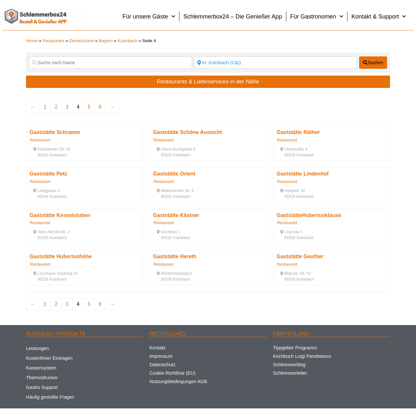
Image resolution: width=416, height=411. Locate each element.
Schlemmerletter (290, 373)
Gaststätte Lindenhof (303, 173)
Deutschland (81, 40)
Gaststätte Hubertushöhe (61, 256)
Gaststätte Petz (48, 173)
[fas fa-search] (373, 62)
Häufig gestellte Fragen (50, 397)
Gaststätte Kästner (176, 215)
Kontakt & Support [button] (378, 16)
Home (32, 40)
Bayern (106, 40)
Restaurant (53, 40)
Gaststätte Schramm (55, 132)
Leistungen (37, 348)
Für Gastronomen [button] (317, 16)
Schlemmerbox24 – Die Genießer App (232, 16)
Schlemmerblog (289, 364)
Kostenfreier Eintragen (49, 358)
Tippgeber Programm (295, 347)
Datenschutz (163, 364)
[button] (52, 149)
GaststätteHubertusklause (309, 215)
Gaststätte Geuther (300, 256)
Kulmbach (127, 40)
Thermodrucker (42, 377)
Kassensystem (41, 367)
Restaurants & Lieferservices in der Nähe (208, 81)
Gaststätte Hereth (174, 256)
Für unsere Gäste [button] (149, 16)
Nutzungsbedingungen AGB (178, 381)
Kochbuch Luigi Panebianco (302, 356)
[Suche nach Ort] (275, 62)
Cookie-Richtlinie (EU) (173, 373)
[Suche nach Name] (110, 62)
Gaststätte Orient (174, 173)
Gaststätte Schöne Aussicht (187, 132)
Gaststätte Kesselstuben (60, 215)
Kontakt (157, 347)
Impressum (161, 356)
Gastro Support (42, 387)
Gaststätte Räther (298, 132)
